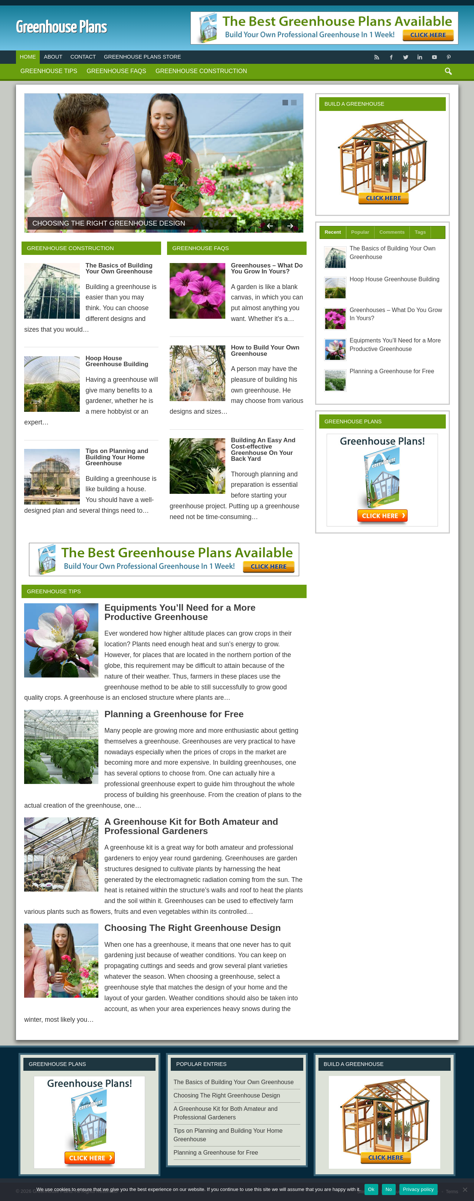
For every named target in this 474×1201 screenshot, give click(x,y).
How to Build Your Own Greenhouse (265, 350)
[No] (464, 1189)
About (53, 57)
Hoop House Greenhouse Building (116, 361)
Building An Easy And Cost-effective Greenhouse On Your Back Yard (263, 449)
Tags (420, 232)
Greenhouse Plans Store (142, 57)
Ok (371, 1189)
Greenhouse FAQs (116, 71)
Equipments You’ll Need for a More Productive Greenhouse (179, 612)
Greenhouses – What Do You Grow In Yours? (267, 268)
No (389, 1189)
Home (28, 57)
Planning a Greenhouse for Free (173, 714)
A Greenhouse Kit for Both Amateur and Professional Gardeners (191, 826)
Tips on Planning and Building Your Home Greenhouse (116, 457)
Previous (266, 223)
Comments (392, 232)
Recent (333, 232)
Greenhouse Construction (201, 71)
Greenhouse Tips (48, 71)
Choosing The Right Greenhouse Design (108, 223)
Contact (83, 57)
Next (289, 223)
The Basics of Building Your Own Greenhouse (119, 268)
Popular (360, 232)
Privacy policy (418, 1189)
